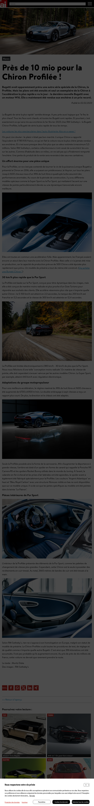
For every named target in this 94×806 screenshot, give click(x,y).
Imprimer (25, 802)
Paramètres (41, 802)
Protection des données (12, 802)
